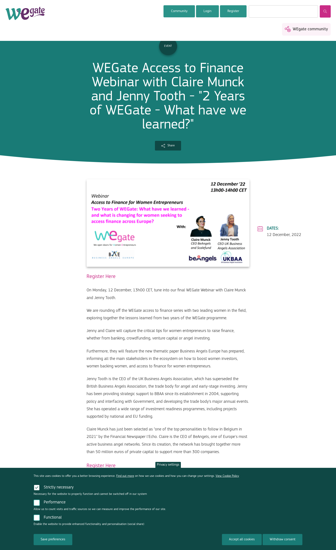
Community (179, 11)
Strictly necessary (59, 494)
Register (233, 11)
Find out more (125, 482)
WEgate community (310, 29)
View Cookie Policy (227, 482)
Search (325, 11)
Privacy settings (168, 471)
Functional (53, 524)
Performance (54, 509)
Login (207, 11)
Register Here (101, 276)
